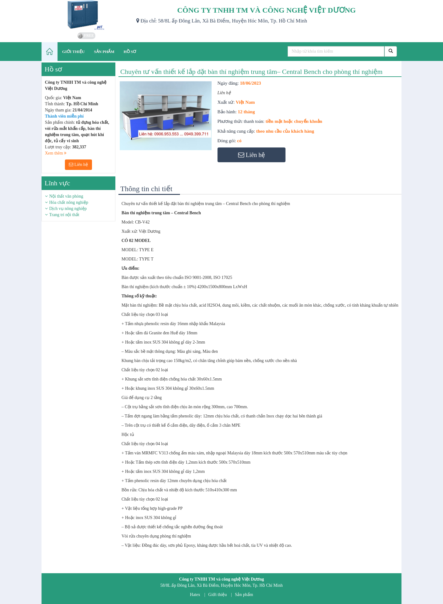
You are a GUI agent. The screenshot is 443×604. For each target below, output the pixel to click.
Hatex (195, 594)
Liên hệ (78, 164)
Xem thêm (55, 153)
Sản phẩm (244, 594)
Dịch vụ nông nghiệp (68, 208)
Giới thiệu (217, 594)
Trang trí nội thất (64, 214)
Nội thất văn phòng (66, 196)
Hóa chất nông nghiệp (68, 202)
